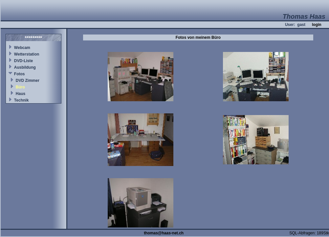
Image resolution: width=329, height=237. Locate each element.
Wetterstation (26, 54)
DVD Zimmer (27, 80)
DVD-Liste (23, 61)
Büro (20, 87)
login (316, 24)
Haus (20, 93)
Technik (21, 100)
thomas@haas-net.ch (164, 233)
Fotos (19, 74)
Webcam (22, 47)
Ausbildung (25, 67)
